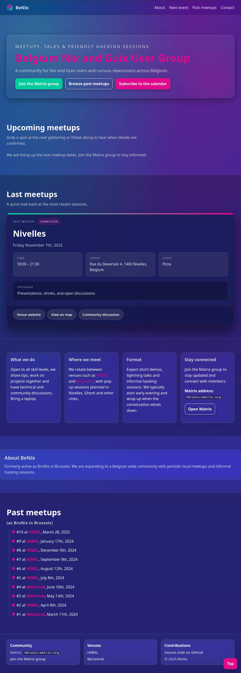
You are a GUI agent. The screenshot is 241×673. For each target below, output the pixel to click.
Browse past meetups (89, 83)
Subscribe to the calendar (143, 83)
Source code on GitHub (184, 652)
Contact (227, 7)
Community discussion (101, 314)
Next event (178, 7)
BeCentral (85, 381)
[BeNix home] (18, 7)
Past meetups (205, 7)
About (159, 7)
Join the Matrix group (39, 83)
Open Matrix (200, 409)
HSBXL (102, 375)
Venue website (29, 314)
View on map (61, 314)
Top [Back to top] (230, 663)
